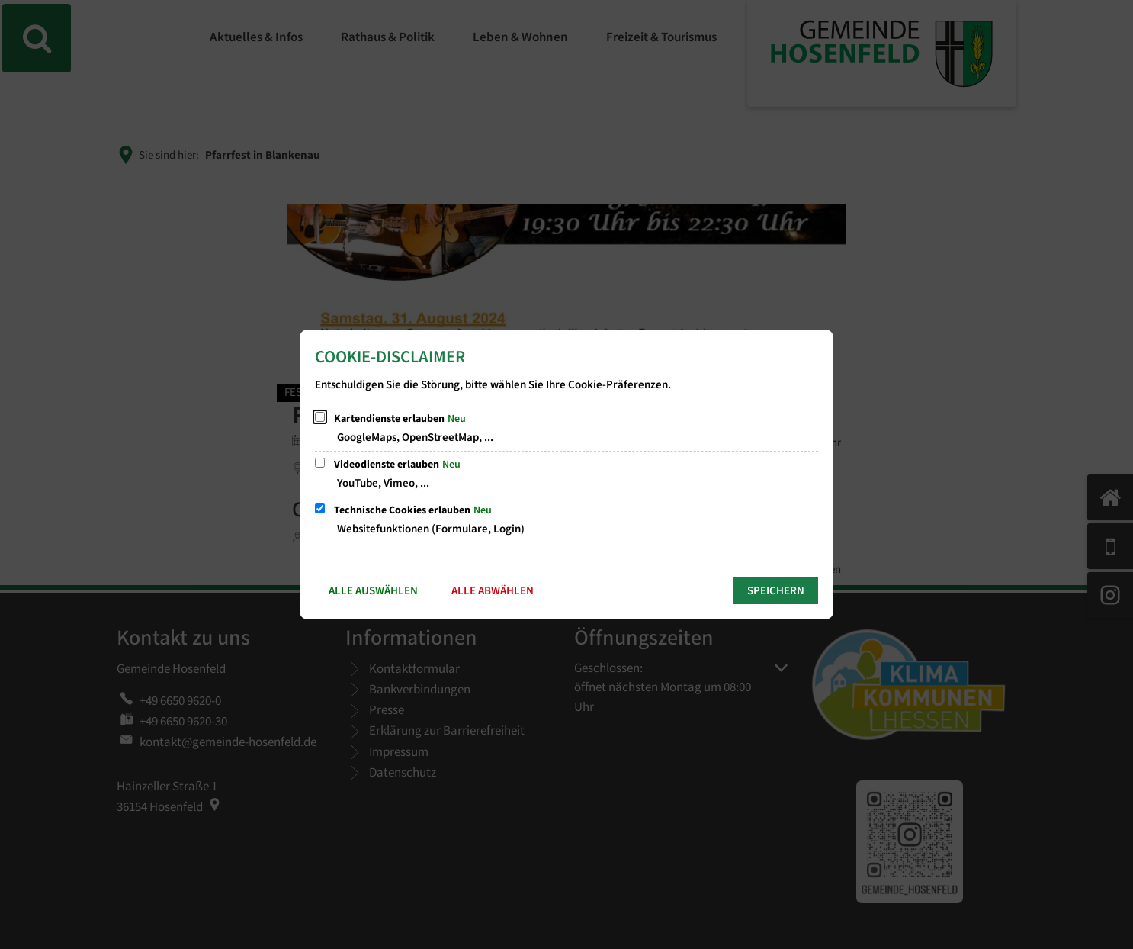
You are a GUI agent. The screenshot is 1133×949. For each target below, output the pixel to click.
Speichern (775, 591)
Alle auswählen (373, 591)
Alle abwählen (492, 591)
